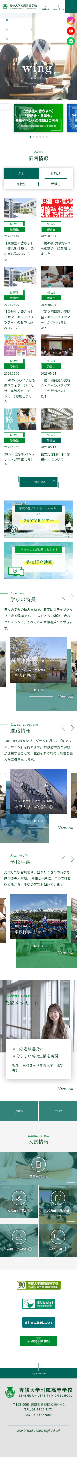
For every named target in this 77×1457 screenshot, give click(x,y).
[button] (30, 137)
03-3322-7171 (42, 1409)
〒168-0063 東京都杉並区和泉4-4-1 (38, 1404)
